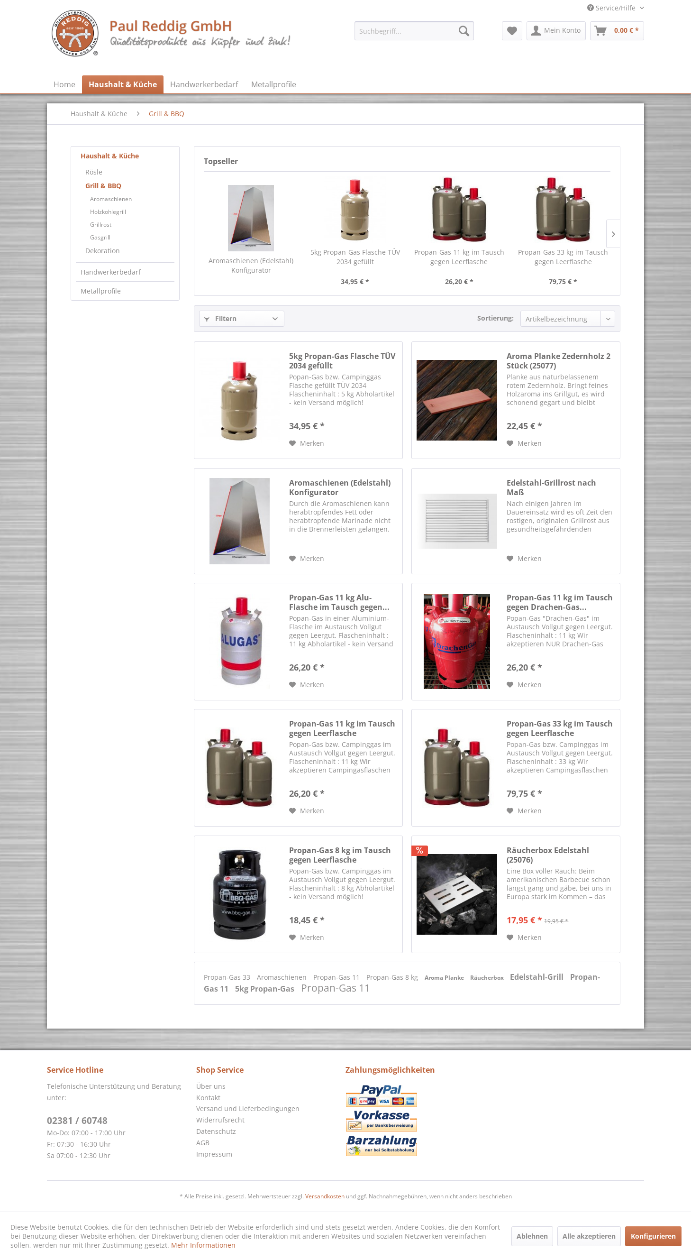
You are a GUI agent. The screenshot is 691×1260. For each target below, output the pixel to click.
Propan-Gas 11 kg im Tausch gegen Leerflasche (459, 257)
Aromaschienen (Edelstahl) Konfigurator (251, 265)
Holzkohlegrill (108, 212)
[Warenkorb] (617, 30)
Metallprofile (101, 290)
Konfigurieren (653, 1236)
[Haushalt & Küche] (123, 84)
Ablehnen (532, 1236)
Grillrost (100, 225)
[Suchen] (464, 30)
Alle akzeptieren (589, 1236)
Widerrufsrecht (220, 1119)
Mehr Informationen (203, 1245)
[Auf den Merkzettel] (306, 443)
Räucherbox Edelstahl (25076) (548, 855)
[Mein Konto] (556, 30)
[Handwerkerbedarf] (204, 84)
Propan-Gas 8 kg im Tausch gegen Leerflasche (340, 855)
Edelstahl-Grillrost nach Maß (551, 487)
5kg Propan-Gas (265, 989)
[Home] (64, 84)
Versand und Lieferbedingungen (248, 1108)
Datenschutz (216, 1131)
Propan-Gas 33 (228, 977)
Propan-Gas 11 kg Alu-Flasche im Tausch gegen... (339, 602)
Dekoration (102, 250)
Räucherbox (487, 978)
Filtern (220, 318)
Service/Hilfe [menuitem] (612, 7)
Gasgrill (100, 237)
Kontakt (208, 1097)
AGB (202, 1142)
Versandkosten (325, 1196)
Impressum (214, 1154)
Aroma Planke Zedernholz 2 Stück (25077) (558, 360)
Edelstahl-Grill (537, 977)
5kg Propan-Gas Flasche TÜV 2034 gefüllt (355, 257)
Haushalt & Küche (110, 155)
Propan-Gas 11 (337, 977)
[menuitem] (414, 30)
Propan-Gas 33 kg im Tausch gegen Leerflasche (563, 257)
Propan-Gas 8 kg (393, 977)
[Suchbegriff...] (414, 30)
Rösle (93, 171)
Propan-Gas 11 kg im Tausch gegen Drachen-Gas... (560, 602)
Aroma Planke (445, 978)
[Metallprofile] (274, 84)
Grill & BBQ (103, 185)
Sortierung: (495, 317)
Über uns (211, 1086)
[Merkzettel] (512, 30)
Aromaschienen (111, 199)
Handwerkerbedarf (111, 271)
